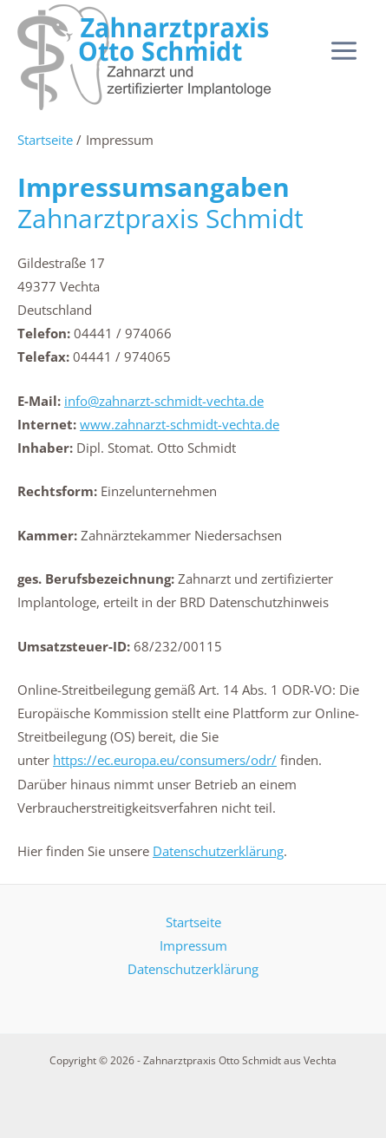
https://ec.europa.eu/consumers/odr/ (165, 759)
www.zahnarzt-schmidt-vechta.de (179, 424)
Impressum (193, 945)
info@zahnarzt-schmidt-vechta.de (164, 400)
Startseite (193, 922)
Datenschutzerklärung (218, 851)
